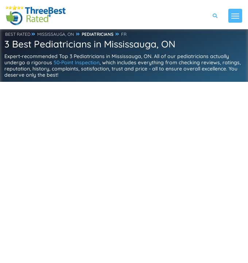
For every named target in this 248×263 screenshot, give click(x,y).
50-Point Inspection (77, 62)
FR (124, 34)
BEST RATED (18, 34)
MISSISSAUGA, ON (55, 34)
